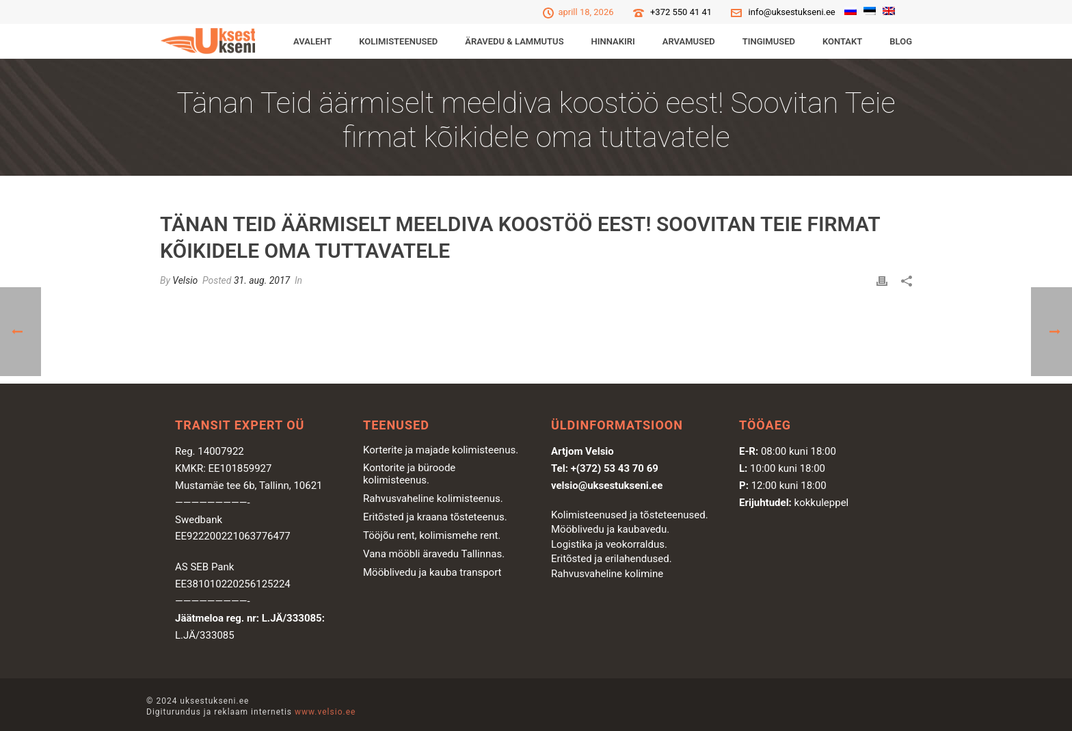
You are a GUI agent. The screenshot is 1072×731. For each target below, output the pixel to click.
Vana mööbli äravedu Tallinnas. (434, 554)
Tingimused (768, 41)
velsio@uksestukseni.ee (606, 485)
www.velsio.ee (325, 712)
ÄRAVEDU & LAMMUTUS (514, 41)
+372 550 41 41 (681, 12)
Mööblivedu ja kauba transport (432, 572)
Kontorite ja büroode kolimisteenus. (409, 474)
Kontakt (842, 41)
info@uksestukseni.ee (792, 12)
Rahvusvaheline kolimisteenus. (433, 498)
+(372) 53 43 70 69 (614, 468)
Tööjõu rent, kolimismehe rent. (431, 535)
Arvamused (688, 41)
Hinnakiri (613, 41)
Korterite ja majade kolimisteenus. (440, 450)
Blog (900, 41)
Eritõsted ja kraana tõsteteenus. (435, 517)
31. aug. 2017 (262, 280)
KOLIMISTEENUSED (398, 41)
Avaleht (312, 41)
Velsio (185, 280)
